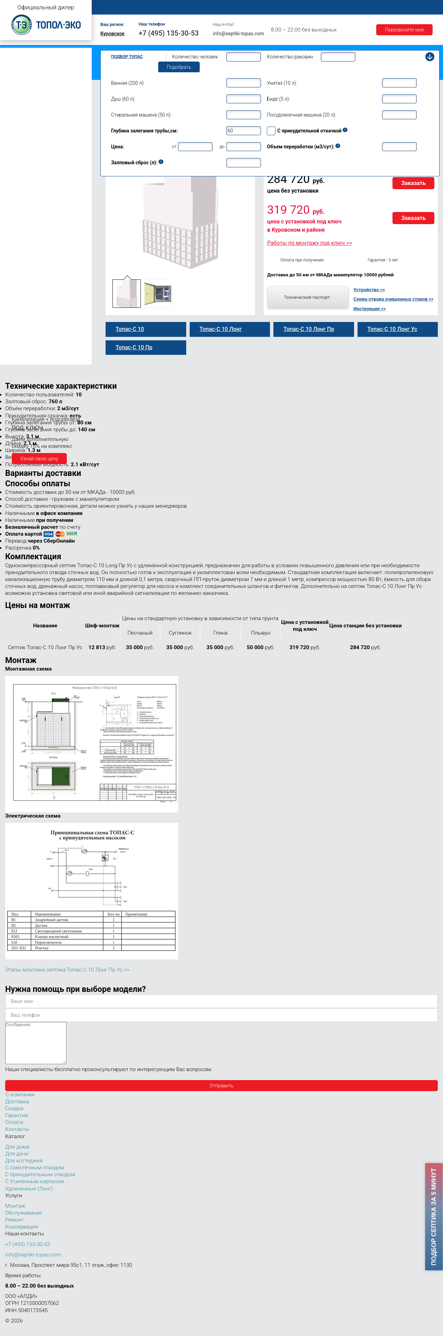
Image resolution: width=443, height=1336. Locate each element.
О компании (147, 7)
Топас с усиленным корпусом (36, 74)
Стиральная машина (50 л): (141, 115)
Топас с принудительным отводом (42, 63)
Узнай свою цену (39, 458)
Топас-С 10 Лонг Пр (34, 219)
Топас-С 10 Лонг (30, 204)
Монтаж (182, 7)
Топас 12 (17, 256)
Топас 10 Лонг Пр (31, 211)
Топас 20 (17, 288)
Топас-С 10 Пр (28, 190)
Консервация (21, 1235)
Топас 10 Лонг (28, 197)
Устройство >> (369, 289)
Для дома (17, 1155)
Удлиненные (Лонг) (29, 1197)
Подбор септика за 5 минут (434, 1216)
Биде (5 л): (278, 99)
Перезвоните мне (404, 30)
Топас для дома (21, 136)
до (221, 146)
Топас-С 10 (24, 175)
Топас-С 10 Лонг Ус (33, 234)
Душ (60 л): (123, 99)
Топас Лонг (16, 85)
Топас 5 (15, 115)
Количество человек (195, 56)
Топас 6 (15, 125)
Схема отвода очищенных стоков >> (393, 299)
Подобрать (179, 67)
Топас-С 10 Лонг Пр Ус (37, 248)
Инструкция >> (369, 308)
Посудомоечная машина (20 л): (301, 115)
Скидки (14, 1117)
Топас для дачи (20, 95)
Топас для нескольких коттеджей (40, 278)
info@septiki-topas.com (238, 33)
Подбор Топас (127, 56)
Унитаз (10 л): (282, 83)
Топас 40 (17, 308)
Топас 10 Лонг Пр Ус (35, 241)
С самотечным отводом (34, 1176)
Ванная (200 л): (127, 83)
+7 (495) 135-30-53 (169, 33)
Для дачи (16, 1162)
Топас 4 (15, 105)
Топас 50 (17, 318)
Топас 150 (18, 359)
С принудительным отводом (40, 1183)
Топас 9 (15, 156)
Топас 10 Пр (25, 182)
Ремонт (258, 7)
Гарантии (352, 7)
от (174, 146)
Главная (112, 7)
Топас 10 (17, 166)
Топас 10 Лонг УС (31, 226)
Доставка (319, 7)
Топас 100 (18, 349)
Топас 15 (17, 266)
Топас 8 (15, 147)
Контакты (413, 7)
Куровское (112, 33)
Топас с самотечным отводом (37, 52)
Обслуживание (221, 7)
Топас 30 (17, 298)
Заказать (413, 183)
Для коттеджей (24, 1169)
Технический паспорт (307, 297)
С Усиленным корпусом (34, 1190)
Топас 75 (17, 327)
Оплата (287, 7)
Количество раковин (290, 56)
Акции (382, 7)
